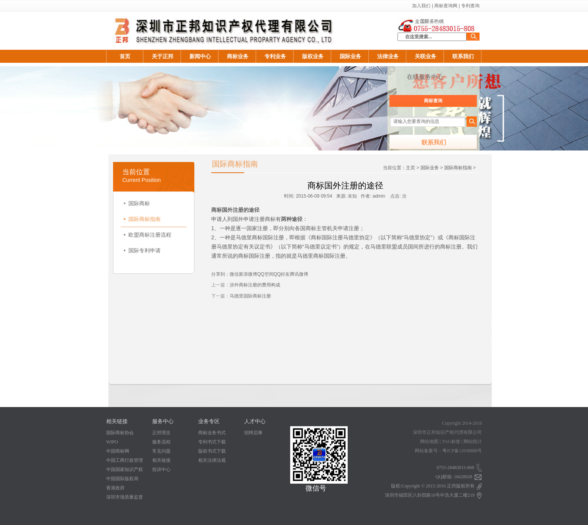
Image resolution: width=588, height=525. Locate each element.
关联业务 (425, 56)
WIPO (112, 442)
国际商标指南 (142, 219)
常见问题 (161, 451)
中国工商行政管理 (124, 460)
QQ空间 (265, 274)
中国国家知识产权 (124, 469)
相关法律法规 (212, 460)
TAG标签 (451, 441)
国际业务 (350, 56)
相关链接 (161, 460)
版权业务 (313, 56)
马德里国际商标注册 (250, 296)
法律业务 (388, 56)
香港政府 (115, 488)
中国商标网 (117, 451)
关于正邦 (162, 56)
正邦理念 (161, 432)
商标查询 (433, 100)
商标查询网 (445, 5)
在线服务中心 (425, 77)
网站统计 (472, 441)
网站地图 (429, 441)
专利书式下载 (212, 442)
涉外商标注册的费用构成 (255, 285)
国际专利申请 (142, 250)
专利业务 (275, 56)
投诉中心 (161, 469)
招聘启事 (253, 432)
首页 (125, 56)
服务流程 (161, 442)
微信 (234, 274)
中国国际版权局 (122, 478)
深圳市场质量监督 (124, 497)
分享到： (220, 274)
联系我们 (463, 56)
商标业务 (237, 56)
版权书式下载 (212, 451)
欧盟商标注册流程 (147, 235)
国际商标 (137, 203)
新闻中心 (200, 56)
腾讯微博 (299, 274)
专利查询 (470, 5)
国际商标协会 (120, 432)
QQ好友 (282, 274)
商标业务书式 (212, 432)
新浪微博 (248, 274)
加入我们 (421, 5)
